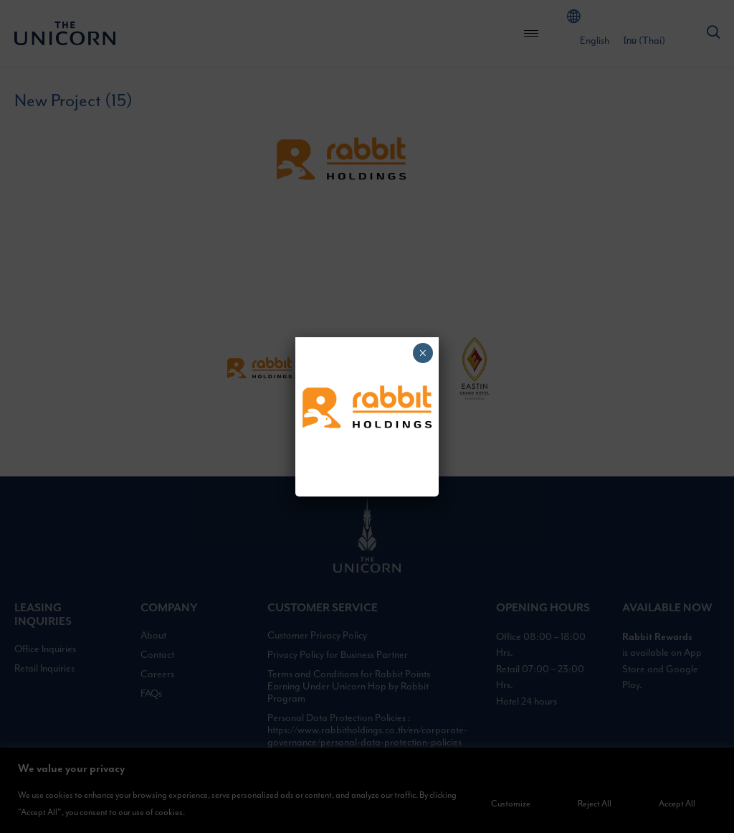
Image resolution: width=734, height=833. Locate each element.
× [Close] (422, 353)
